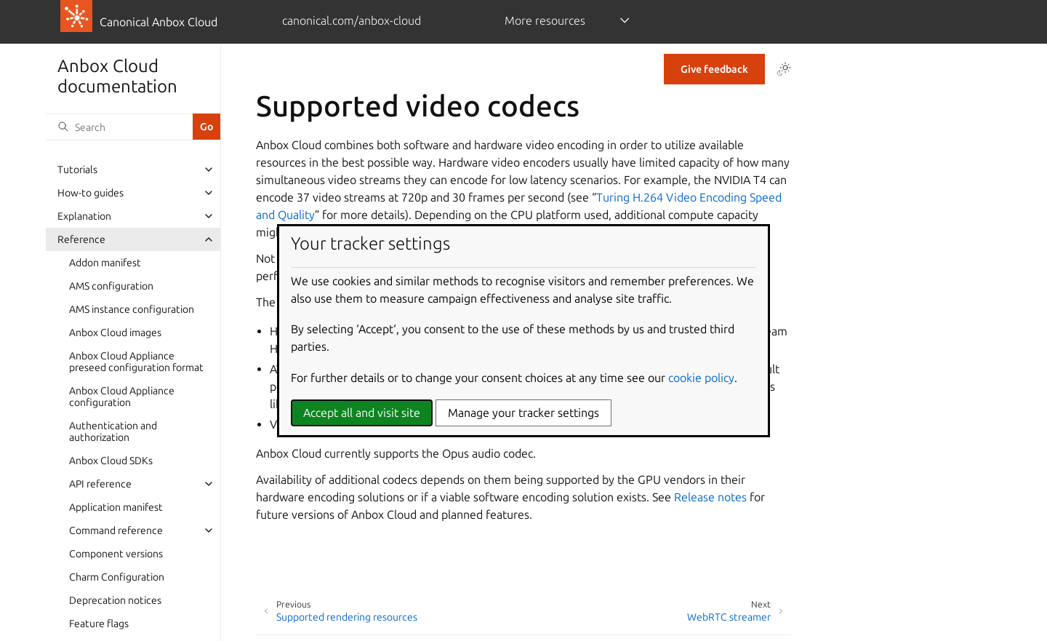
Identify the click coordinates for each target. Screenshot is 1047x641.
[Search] (119, 127)
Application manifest (116, 507)
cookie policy (701, 377)
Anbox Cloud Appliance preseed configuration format (136, 361)
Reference (81, 239)
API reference (100, 484)
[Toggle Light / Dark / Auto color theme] (784, 69)
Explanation (84, 216)
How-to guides (90, 193)
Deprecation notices (115, 600)
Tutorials (77, 169)
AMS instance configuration (131, 309)
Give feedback (714, 69)
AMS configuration (111, 286)
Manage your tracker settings (523, 412)
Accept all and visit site (361, 412)
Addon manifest (105, 262)
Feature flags (99, 623)
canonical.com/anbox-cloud (351, 20)
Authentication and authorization (113, 431)
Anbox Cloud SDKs (111, 460)
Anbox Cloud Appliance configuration (121, 396)
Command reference (116, 530)
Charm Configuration (116, 577)
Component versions (116, 554)
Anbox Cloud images (115, 332)
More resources (545, 20)
